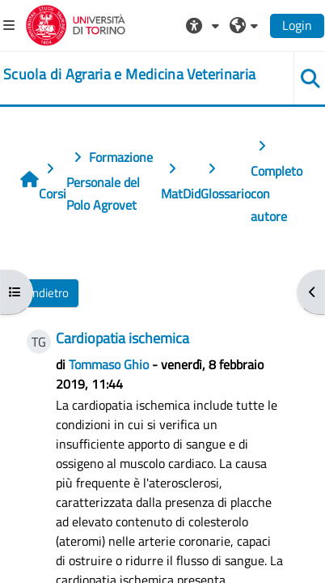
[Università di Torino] (75, 23)
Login (297, 25)
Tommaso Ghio (109, 364)
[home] (129, 74)
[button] (204, 25)
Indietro (49, 292)
